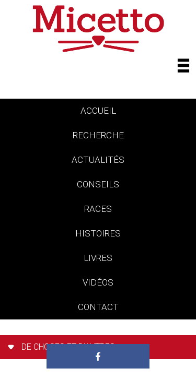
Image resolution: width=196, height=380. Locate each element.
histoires (98, 233)
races (98, 209)
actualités (98, 160)
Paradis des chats (98, 331)
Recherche (98, 135)
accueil (98, 110)
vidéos (98, 282)
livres (98, 258)
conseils (98, 184)
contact (98, 307)
